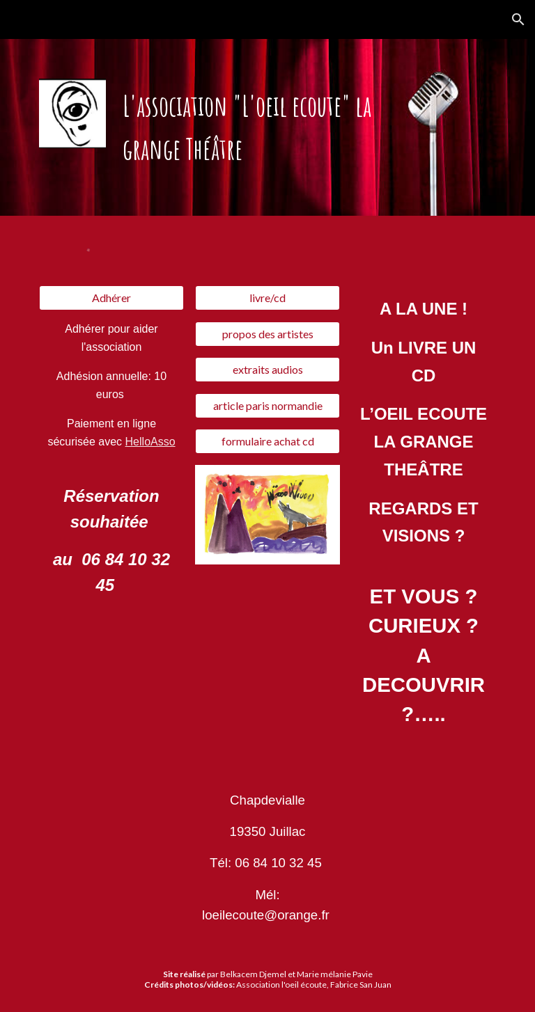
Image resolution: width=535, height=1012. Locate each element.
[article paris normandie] (267, 406)
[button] (518, 19)
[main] (267, 128)
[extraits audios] (267, 369)
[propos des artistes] (267, 334)
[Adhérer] (111, 298)
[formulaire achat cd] (267, 441)
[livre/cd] (267, 298)
